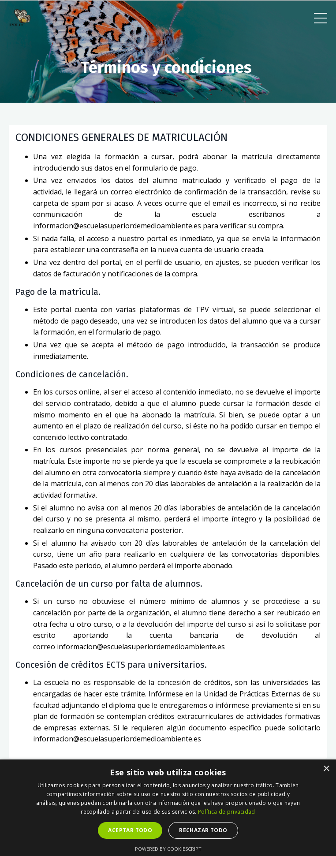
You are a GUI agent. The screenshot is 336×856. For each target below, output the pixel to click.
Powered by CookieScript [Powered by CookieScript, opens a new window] (168, 848)
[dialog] (168, 807)
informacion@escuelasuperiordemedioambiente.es (117, 226)
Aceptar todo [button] (130, 830)
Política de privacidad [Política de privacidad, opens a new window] (226, 811)
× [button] (326, 769)
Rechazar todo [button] (203, 830)
